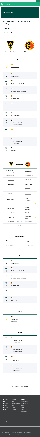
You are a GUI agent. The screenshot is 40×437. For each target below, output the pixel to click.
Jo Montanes (11, 180)
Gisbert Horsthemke (17, 133)
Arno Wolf (13, 150)
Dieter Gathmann (15, 32)
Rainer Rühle (11, 184)
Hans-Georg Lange (17, 122)
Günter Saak (15, 132)
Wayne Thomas (16, 143)
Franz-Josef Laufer (20, 83)
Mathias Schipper (10, 188)
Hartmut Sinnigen (16, 141)
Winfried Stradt (16, 107)
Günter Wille (28, 203)
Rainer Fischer (16, 98)
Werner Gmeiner (28, 184)
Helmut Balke (11, 203)
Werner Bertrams (16, 106)
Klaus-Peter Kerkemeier (22, 91)
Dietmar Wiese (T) (29, 171)
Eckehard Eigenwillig (17, 124)
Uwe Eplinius (28, 194)
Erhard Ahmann (10, 221)
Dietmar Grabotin (10, 175)
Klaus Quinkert (28, 221)
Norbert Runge (14, 76)
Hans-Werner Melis (15, 67)
